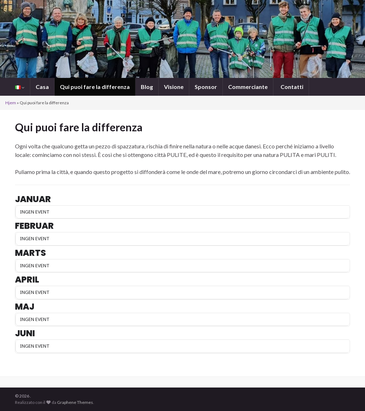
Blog (147, 86)
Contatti (291, 86)
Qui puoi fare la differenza (95, 86)
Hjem (10, 102)
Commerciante (248, 86)
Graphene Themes (75, 402)
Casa (42, 86)
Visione (174, 86)
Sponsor (206, 86)
